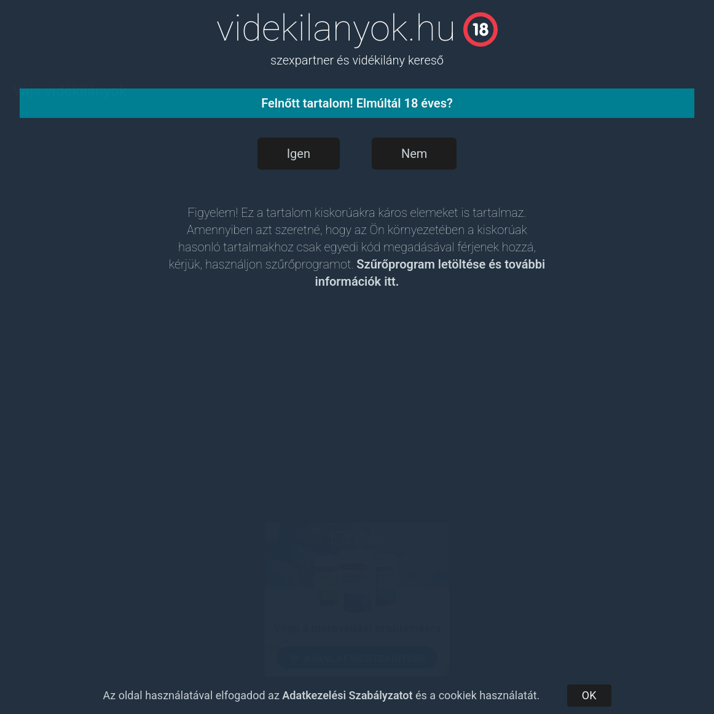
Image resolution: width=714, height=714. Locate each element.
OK (589, 695)
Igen (298, 153)
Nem (414, 153)
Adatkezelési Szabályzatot (347, 695)
